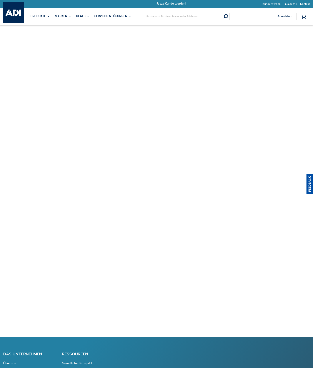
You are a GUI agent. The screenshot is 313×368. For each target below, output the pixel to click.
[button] (309, 184)
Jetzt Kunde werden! (176, 4)
